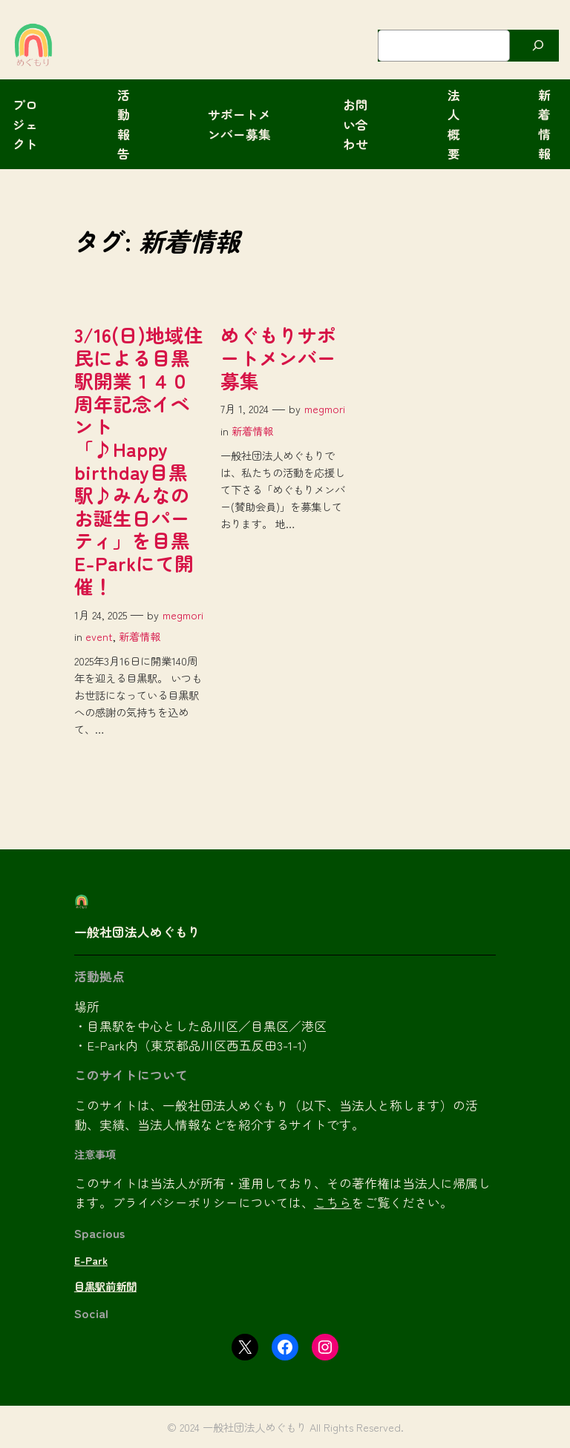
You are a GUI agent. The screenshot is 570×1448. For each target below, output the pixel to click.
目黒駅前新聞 (105, 1286)
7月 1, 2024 (244, 408)
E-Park (91, 1260)
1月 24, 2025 (100, 614)
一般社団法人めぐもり (137, 932)
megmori (183, 614)
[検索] (538, 46)
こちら (333, 1202)
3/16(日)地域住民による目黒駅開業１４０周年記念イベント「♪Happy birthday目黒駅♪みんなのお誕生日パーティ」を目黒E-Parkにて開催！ (138, 460)
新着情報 (139, 636)
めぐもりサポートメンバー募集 (278, 357)
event (99, 636)
